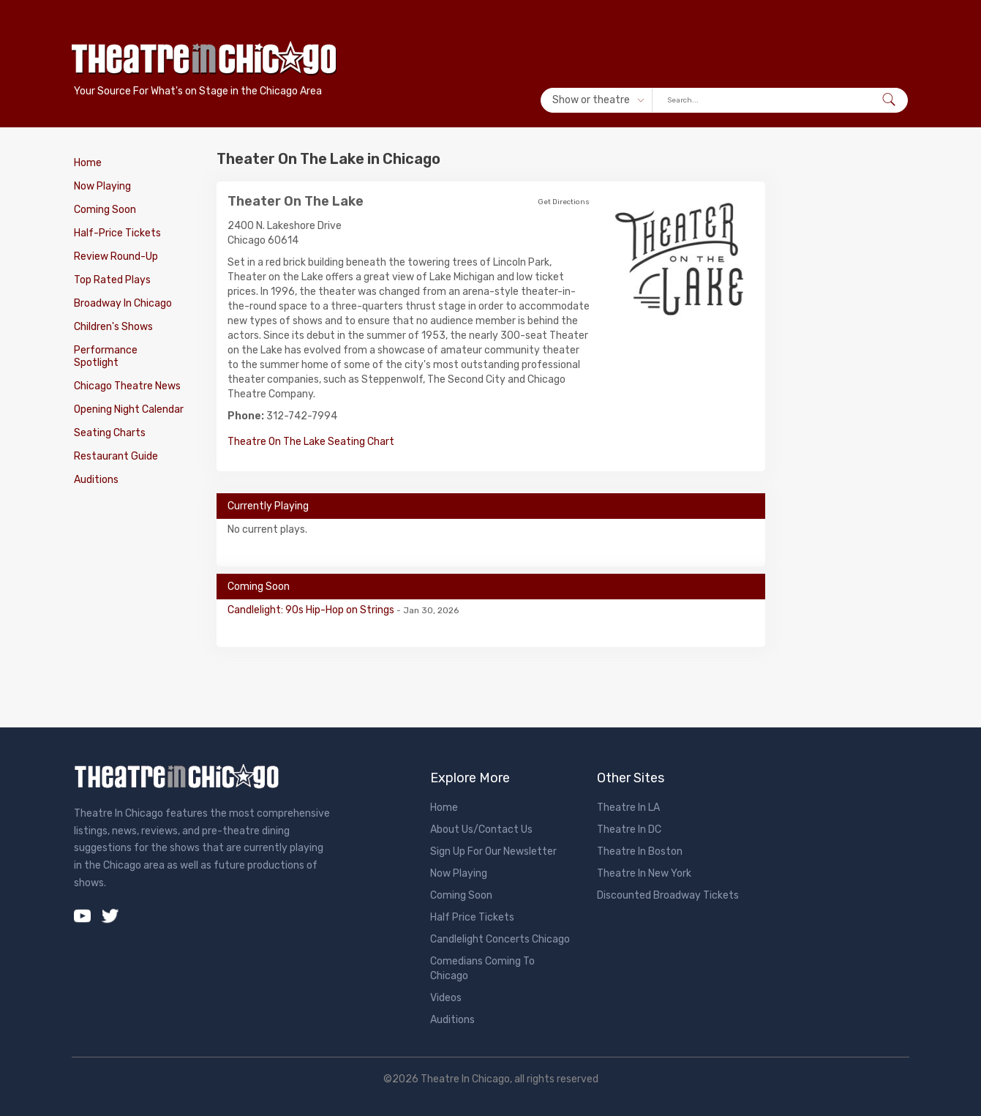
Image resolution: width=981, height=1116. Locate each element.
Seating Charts (110, 433)
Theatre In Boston (640, 851)
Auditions (96, 479)
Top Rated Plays (112, 280)
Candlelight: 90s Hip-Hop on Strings (312, 610)
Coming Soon (105, 209)
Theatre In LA (628, 807)
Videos (446, 998)
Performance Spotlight (106, 356)
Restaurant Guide (116, 456)
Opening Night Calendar (129, 409)
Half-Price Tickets (117, 233)
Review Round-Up (116, 256)
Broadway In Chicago (123, 303)
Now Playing (102, 186)
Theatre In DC (629, 829)
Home (88, 163)
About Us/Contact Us (481, 829)
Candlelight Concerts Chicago (500, 939)
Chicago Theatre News (127, 386)
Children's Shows (113, 327)
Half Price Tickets (472, 917)
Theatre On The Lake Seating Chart (311, 441)
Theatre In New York (644, 873)
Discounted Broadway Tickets (668, 895)
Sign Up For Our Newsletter (493, 851)
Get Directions (564, 202)
